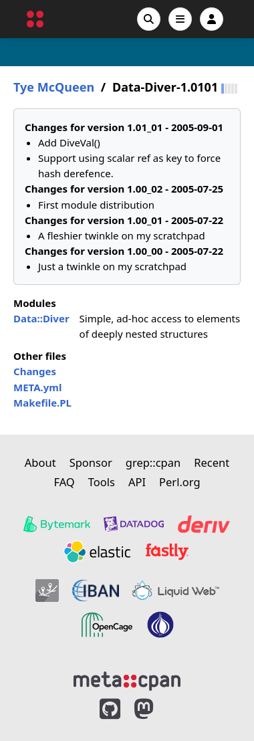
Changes (34, 371)
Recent (211, 462)
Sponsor (91, 462)
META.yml (37, 387)
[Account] (211, 19)
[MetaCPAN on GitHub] (110, 709)
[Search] (148, 19)
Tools (101, 482)
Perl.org (180, 482)
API (137, 482)
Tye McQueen (53, 87)
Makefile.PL (42, 402)
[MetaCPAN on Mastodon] (157, 709)
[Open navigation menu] (180, 19)
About (40, 462)
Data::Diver (41, 318)
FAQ (63, 482)
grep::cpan (153, 462)
